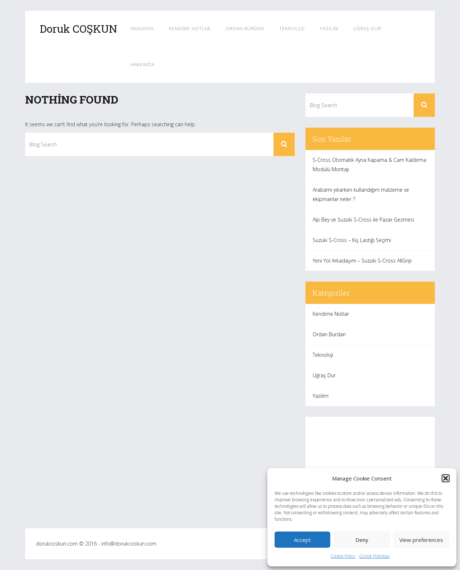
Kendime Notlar (190, 29)
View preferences (421, 539)
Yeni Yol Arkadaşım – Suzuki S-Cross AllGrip (362, 260)
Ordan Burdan (245, 29)
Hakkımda (142, 64)
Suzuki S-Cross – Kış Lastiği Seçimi (352, 240)
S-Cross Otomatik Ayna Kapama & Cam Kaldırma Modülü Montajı (369, 164)
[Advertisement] (370, 467)
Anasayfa (142, 29)
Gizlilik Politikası (374, 556)
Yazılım (329, 29)
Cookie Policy (343, 556)
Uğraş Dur (367, 29)
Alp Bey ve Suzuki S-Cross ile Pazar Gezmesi (363, 219)
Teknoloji (292, 29)
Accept (302, 539)
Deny (361, 539)
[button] (445, 478)
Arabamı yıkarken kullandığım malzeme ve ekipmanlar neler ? (361, 194)
